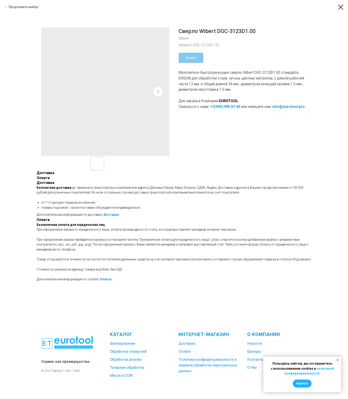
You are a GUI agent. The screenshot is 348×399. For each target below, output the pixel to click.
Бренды (254, 351)
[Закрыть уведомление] (337, 360)
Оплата (105, 279)
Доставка (111, 214)
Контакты (255, 359)
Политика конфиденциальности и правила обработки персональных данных (208, 365)
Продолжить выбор (23, 7)
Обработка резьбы (126, 359)
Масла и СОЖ (121, 375)
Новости (254, 343)
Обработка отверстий (128, 351)
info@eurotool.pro (288, 106)
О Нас (252, 367)
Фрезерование (122, 343)
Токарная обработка (127, 367)
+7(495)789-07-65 (225, 106)
